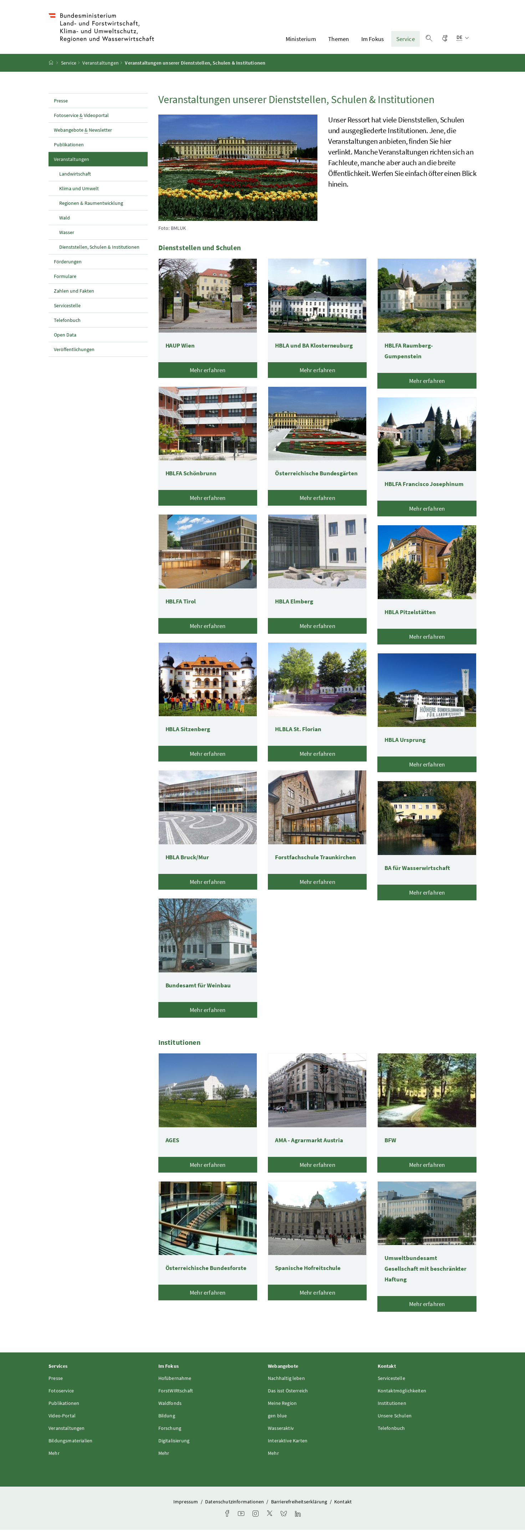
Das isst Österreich (288, 1394)
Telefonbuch (67, 323)
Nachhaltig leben (286, 1381)
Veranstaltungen (100, 66)
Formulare (65, 279)
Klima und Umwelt (79, 191)
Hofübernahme (175, 1381)
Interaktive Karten (287, 1444)
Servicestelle (67, 308)
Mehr (54, 1456)
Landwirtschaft (75, 177)
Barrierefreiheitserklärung (299, 1505)
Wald (64, 221)
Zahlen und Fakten (74, 294)
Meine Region (282, 1406)
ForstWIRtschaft (175, 1394)
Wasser (66, 235)
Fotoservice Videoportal (81, 118)
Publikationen (69, 148)
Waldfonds (170, 1406)
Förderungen (68, 265)
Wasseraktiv (281, 1431)
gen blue (277, 1419)
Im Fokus (372, 40)
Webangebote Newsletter (83, 133)
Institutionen (392, 1406)
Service (405, 40)
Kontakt (343, 1505)
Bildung (166, 1419)
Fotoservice (61, 1394)
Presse (61, 104)
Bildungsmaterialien (70, 1444)
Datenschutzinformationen (235, 1505)
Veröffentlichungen (74, 352)
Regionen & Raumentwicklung (91, 206)
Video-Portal (62, 1419)
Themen (338, 40)
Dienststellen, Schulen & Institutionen (99, 250)
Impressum (186, 1505)
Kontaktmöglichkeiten (402, 1394)
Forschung (170, 1431)
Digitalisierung (174, 1444)
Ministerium (301, 40)
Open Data (65, 338)
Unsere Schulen (395, 1419)
